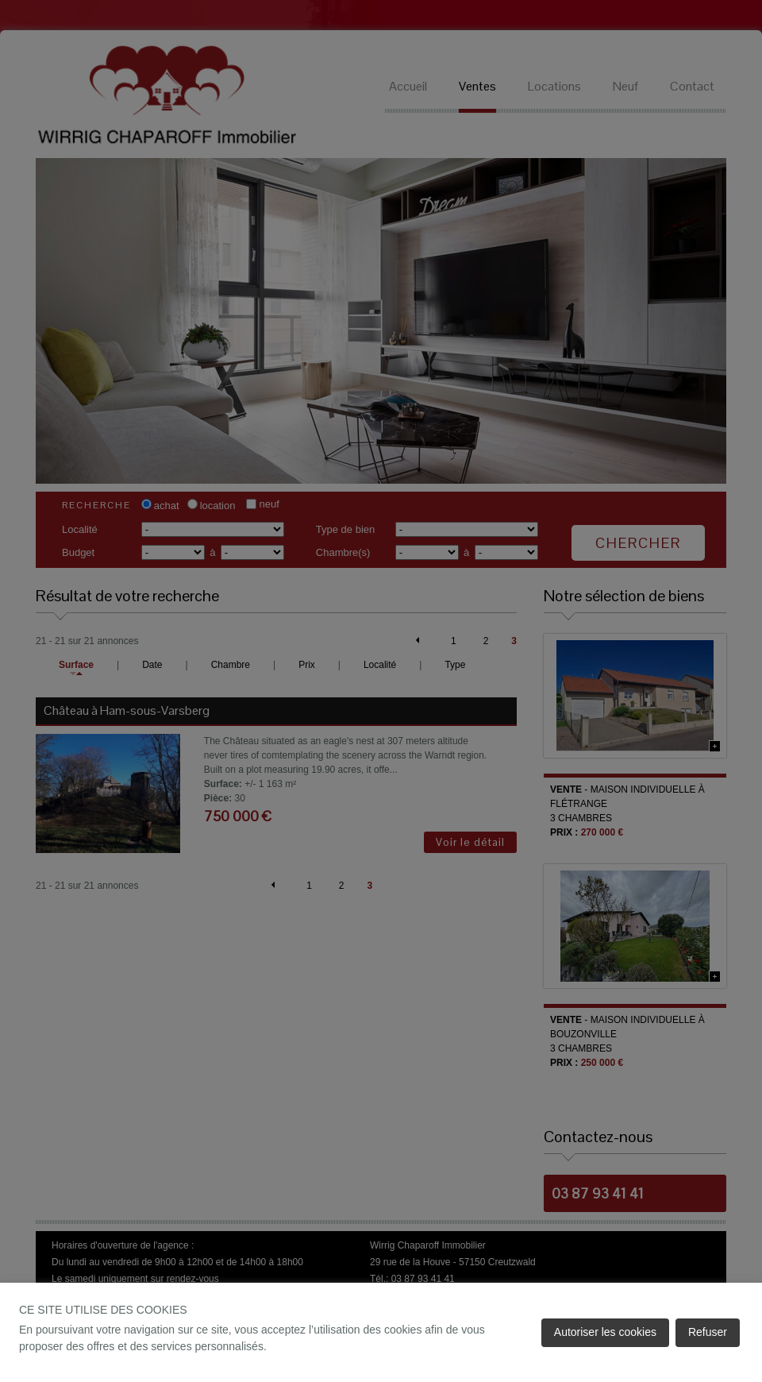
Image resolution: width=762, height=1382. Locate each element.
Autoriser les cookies (605, 1332)
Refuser (707, 1332)
